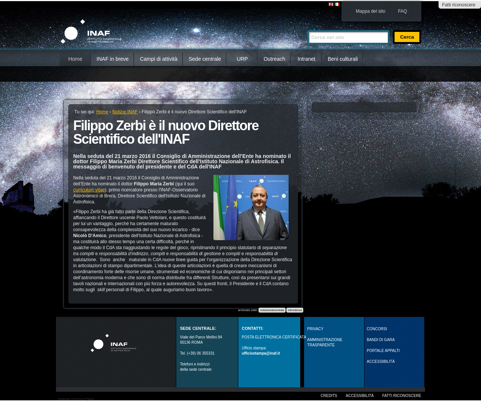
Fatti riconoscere (458, 5)
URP (242, 59)
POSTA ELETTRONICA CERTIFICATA (274, 337)
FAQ (402, 11)
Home (75, 59)
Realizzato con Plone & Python (76, 399)
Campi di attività (158, 59)
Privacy (315, 329)
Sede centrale (205, 59)
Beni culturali (343, 59)
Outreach (274, 59)
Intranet (306, 59)
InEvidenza (295, 310)
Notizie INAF (125, 111)
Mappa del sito (370, 11)
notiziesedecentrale (272, 310)
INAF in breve (113, 59)
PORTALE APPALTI (383, 351)
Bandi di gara (381, 340)
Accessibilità (360, 396)
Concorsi (377, 329)
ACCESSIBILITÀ (381, 361)
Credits (329, 396)
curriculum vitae (89, 189)
